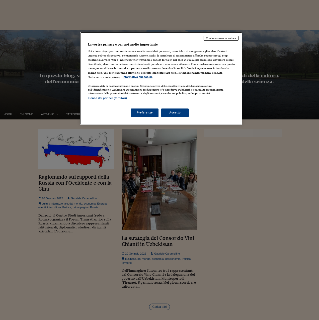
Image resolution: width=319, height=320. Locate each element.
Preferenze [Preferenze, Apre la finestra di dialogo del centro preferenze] (145, 112)
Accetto (175, 112)
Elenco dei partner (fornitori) (107, 98)
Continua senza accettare (221, 38)
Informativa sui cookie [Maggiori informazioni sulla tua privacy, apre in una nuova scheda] (138, 76)
